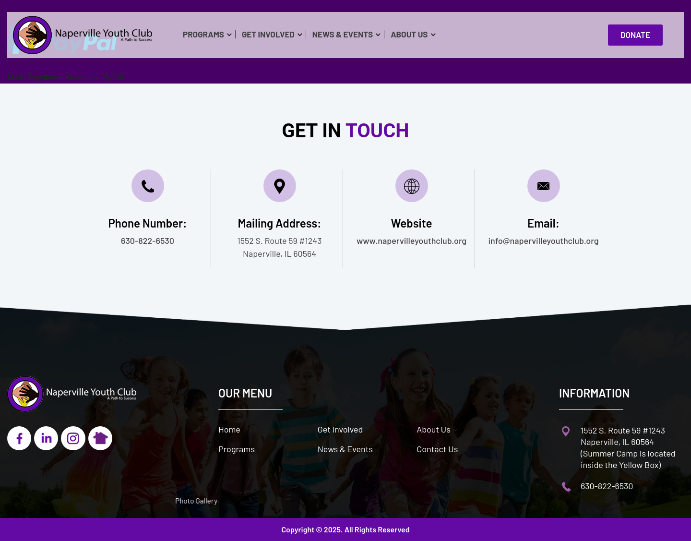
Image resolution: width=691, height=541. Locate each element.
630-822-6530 (147, 240)
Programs (203, 34)
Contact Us (437, 449)
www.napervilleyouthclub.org (411, 240)
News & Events (342, 34)
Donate (638, 35)
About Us (409, 34)
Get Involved (268, 34)
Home (229, 429)
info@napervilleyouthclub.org (543, 240)
